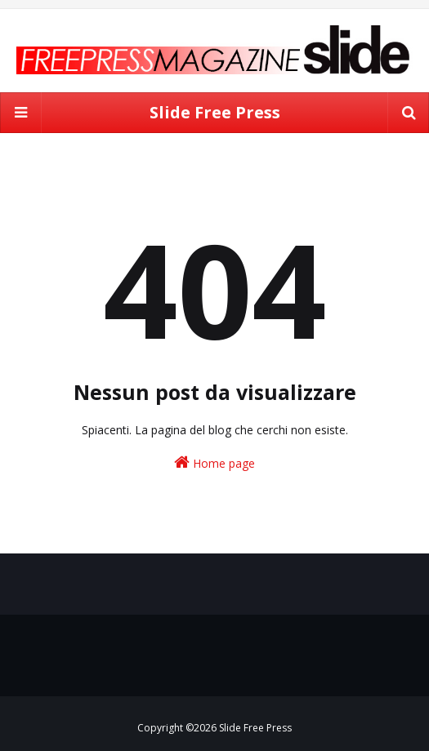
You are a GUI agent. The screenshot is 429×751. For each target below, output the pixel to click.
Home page (214, 462)
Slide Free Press (215, 112)
